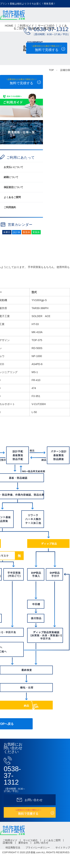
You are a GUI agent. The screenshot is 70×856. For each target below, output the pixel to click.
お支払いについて (13, 167)
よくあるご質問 (12, 197)
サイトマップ (62, 847)
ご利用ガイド (25, 25)
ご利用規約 (10, 207)
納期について (11, 177)
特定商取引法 (13, 847)
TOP (51, 70)
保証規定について (13, 187)
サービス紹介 (46, 25)
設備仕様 (34, 28)
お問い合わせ (41, 842)
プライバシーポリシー (38, 847)
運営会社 (49, 28)
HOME (9, 25)
